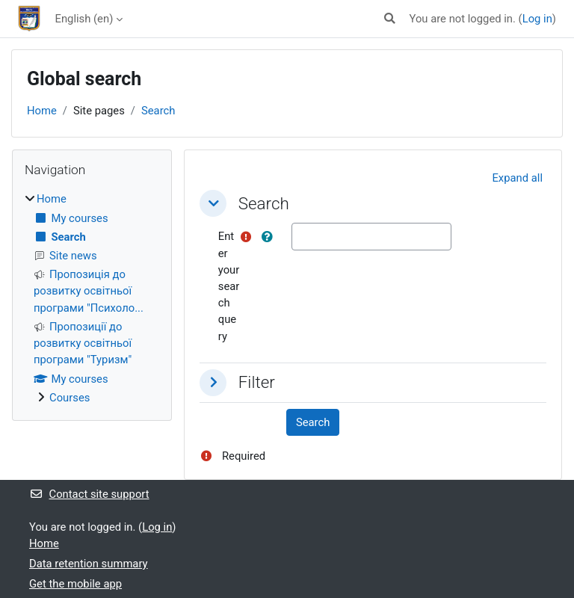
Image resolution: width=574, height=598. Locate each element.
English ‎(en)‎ (84, 18)
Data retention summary (88, 563)
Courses (69, 397)
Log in (537, 18)
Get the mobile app (75, 584)
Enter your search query (229, 285)
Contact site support (89, 494)
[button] (390, 18)
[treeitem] (92, 298)
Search (158, 110)
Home (42, 110)
